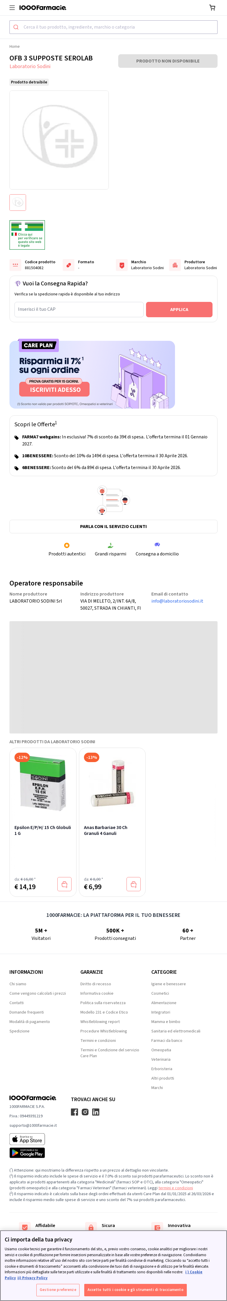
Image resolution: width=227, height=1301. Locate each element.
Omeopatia (161, 1050)
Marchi (157, 1088)
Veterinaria (161, 1059)
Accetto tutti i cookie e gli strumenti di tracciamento (135, 1289)
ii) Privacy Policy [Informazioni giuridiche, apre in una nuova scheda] (32, 1278)
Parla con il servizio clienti (113, 526)
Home (14, 47)
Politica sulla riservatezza (103, 1003)
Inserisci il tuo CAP (37, 309)
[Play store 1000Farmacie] (33, 1152)
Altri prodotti (162, 1078)
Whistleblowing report (100, 1022)
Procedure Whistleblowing (103, 1031)
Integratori (160, 1012)
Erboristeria (161, 1069)
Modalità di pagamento (29, 1022)
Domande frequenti (26, 1012)
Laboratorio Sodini (30, 66)
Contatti (16, 1003)
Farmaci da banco (166, 1041)
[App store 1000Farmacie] (33, 1139)
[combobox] (113, 27)
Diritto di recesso (95, 984)
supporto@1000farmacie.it (33, 1126)
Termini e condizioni (98, 1041)
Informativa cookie (97, 993)
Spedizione (19, 1031)
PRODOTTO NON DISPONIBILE (168, 61)
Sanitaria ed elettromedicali (175, 1031)
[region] (113, 1265)
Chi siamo (17, 984)
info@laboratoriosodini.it (177, 601)
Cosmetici (160, 993)
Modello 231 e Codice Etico (104, 1012)
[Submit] (17, 27)
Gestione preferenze (58, 1289)
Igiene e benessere (168, 984)
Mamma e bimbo (165, 1022)
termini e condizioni (175, 1188)
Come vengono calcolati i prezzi (37, 993)
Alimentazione (163, 1003)
